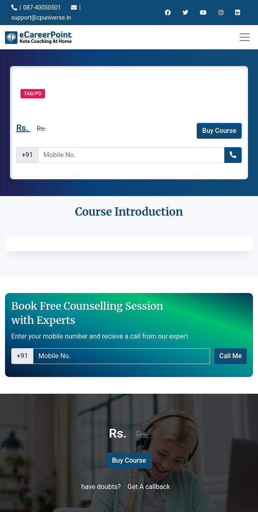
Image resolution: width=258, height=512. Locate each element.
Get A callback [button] (148, 487)
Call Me (230, 356)
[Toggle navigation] (244, 37)
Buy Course (219, 131)
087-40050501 (36, 7)
